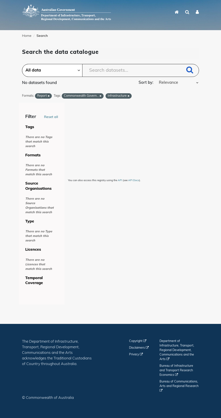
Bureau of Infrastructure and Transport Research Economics (176, 370)
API (120, 180)
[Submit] (190, 71)
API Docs (133, 180)
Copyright (137, 341)
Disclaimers (139, 348)
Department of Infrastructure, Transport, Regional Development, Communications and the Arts (176, 350)
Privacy (136, 354)
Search (42, 36)
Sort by (145, 83)
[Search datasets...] (110, 70)
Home (27, 36)
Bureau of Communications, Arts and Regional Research (179, 386)
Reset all (51, 117)
